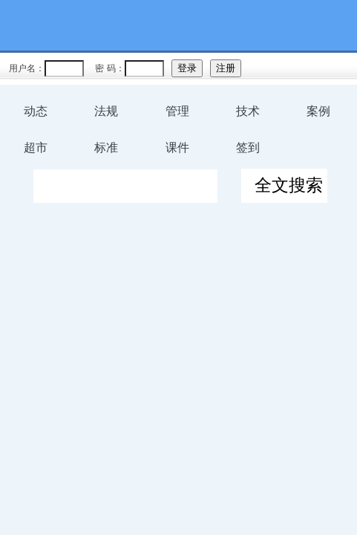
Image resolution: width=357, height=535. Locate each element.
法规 (106, 111)
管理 (177, 111)
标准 (106, 147)
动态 (36, 111)
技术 (248, 111)
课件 (177, 147)
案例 (318, 111)
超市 (36, 147)
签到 (248, 147)
